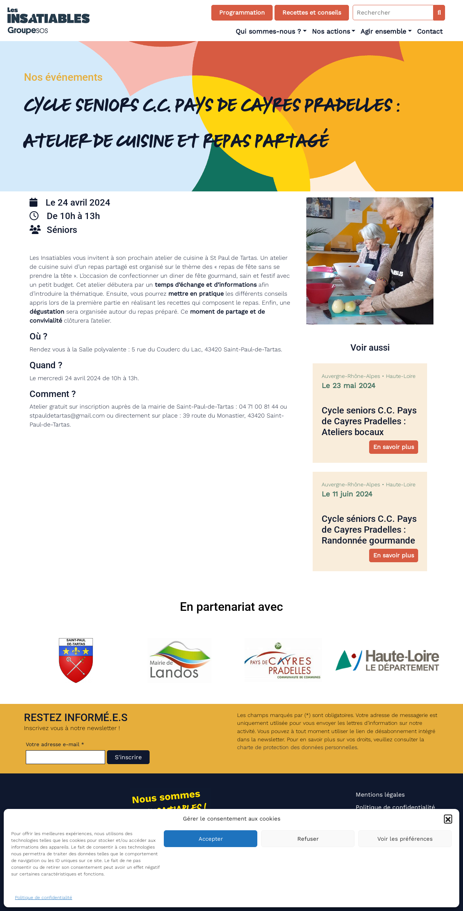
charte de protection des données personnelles (297, 747)
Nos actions (331, 31)
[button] (448, 818)
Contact (429, 31)
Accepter (211, 838)
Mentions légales (380, 794)
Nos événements (63, 77)
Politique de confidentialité (43, 897)
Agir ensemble (383, 31)
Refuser (308, 838)
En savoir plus (393, 446)
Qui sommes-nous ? (268, 31)
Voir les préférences (405, 838)
